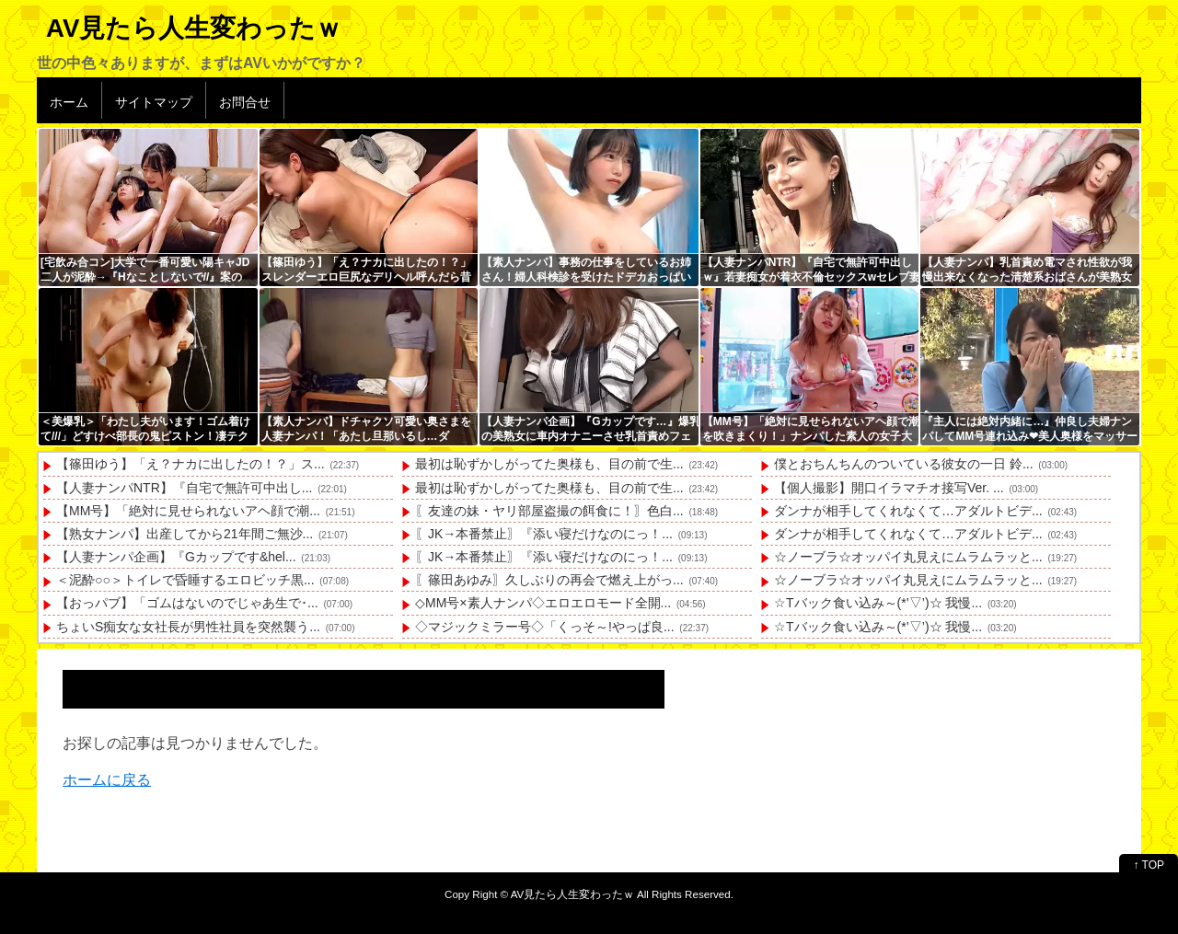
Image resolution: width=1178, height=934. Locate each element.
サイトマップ (153, 102)
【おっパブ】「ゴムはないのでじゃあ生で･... (187, 602)
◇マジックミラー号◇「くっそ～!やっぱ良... (545, 626)
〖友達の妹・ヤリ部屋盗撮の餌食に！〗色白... (549, 510)
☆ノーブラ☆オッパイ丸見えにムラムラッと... (908, 556)
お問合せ (245, 102)
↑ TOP (1148, 865)
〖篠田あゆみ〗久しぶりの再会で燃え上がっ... (549, 579)
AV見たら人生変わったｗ (193, 28)
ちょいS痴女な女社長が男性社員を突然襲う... (188, 626)
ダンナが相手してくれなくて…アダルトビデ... (908, 510)
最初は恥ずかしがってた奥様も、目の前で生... (549, 463)
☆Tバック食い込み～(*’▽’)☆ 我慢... (878, 602)
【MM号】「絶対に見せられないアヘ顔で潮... (188, 510)
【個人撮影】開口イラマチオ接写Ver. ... (889, 487)
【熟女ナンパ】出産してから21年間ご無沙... (184, 533)
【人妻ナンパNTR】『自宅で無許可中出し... (184, 487)
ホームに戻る (107, 780)
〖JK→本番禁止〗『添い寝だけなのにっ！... (544, 533)
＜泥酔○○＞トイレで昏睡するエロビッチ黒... (185, 579)
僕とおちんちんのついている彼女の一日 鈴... (904, 463)
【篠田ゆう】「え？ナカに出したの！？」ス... (190, 463)
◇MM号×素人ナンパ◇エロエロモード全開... (543, 602)
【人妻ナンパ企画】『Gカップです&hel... (176, 556)
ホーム (69, 102)
